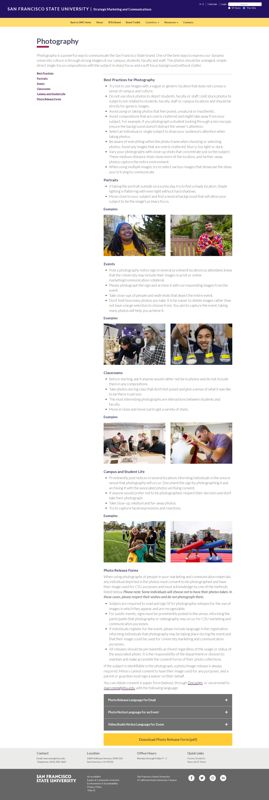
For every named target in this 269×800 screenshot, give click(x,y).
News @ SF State (197, 761)
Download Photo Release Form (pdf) (168, 739)
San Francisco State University (153, 776)
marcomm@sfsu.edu (119, 688)
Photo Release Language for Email (168, 700)
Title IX (91, 790)
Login (224, 4)
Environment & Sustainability (102, 783)
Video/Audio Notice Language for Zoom (168, 724)
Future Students (196, 758)
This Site (249, 7)
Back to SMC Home (81, 22)
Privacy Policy (94, 786)
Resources (172, 23)
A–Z (201, 4)
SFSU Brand (114, 22)
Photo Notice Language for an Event (168, 712)
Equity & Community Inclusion (103, 780)
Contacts (188, 22)
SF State (234, 7)
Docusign (195, 683)
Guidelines (153, 23)
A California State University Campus (157, 780)
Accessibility (94, 776)
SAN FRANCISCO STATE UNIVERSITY (48, 8)
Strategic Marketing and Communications (122, 9)
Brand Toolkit (133, 22)
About (99, 22)
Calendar (212, 4)
